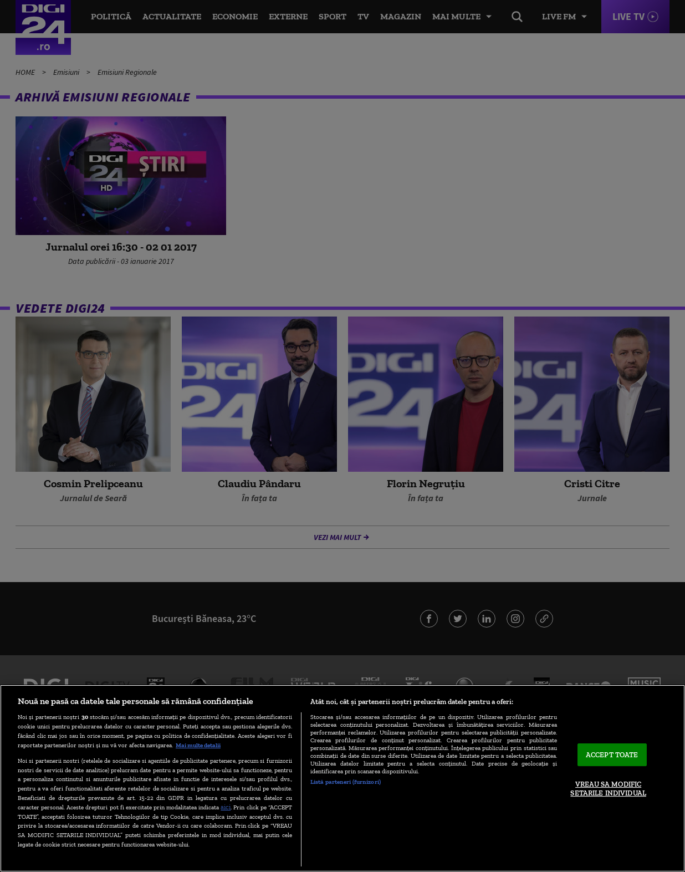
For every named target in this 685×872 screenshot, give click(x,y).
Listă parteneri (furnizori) (345, 782)
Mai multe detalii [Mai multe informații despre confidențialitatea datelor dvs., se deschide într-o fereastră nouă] (198, 745)
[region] (342, 778)
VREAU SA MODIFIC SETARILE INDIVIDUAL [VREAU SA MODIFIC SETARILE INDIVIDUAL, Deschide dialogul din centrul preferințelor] (608, 789)
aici (226, 807)
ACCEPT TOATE (612, 755)
